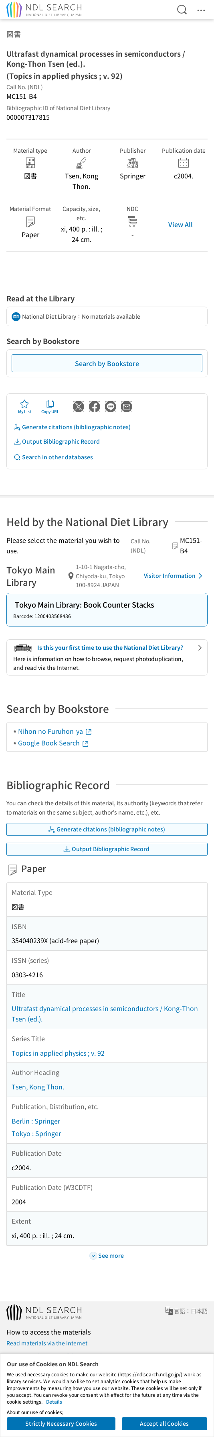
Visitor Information (174, 576)
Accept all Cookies (164, 1423)
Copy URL (50, 406)
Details (54, 1401)
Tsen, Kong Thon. (38, 1086)
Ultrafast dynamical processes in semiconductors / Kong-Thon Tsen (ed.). (105, 1013)
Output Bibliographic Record (56, 441)
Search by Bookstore (107, 363)
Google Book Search (53, 742)
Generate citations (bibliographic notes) (72, 427)
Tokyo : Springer (36, 1133)
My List (24, 406)
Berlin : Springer (36, 1121)
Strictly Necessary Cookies (61, 1423)
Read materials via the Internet (46, 1343)
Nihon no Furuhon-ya (55, 731)
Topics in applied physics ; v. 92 (58, 1053)
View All (180, 224)
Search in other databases (53, 457)
